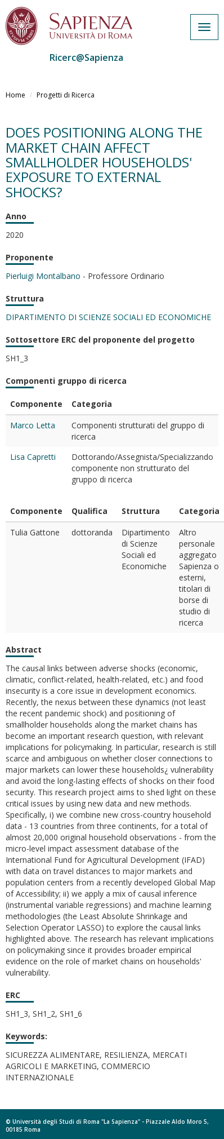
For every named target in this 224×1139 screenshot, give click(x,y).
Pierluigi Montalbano (43, 276)
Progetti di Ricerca (66, 95)
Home (15, 95)
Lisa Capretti (33, 456)
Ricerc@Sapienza (86, 57)
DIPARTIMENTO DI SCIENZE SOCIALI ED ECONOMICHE (108, 317)
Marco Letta (32, 425)
